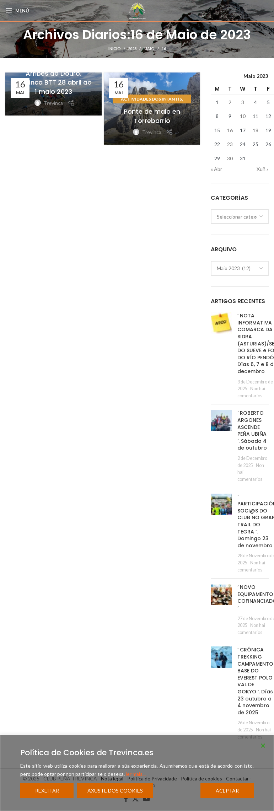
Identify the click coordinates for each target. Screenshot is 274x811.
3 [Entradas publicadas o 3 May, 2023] (242, 102)
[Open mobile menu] (17, 11)
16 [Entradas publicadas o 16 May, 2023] (230, 130)
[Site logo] (137, 10)
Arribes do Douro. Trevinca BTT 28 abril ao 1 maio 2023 (53, 82)
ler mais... (136, 774)
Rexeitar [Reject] (47, 791)
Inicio (114, 48)
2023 (132, 48)
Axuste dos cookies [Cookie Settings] (115, 791)
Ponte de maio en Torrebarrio (152, 116)
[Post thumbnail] (221, 355)
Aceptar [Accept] (227, 791)
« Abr (216, 169)
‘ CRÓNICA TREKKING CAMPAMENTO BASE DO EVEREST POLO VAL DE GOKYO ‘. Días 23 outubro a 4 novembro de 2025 (255, 681)
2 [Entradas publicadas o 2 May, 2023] (230, 102)
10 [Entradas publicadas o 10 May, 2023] (243, 116)
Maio (149, 48)
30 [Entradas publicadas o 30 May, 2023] (230, 158)
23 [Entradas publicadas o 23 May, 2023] (230, 144)
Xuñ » (263, 169)
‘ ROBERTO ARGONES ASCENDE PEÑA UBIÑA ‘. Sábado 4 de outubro (252, 430)
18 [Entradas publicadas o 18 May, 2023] (255, 130)
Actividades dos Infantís (151, 99)
